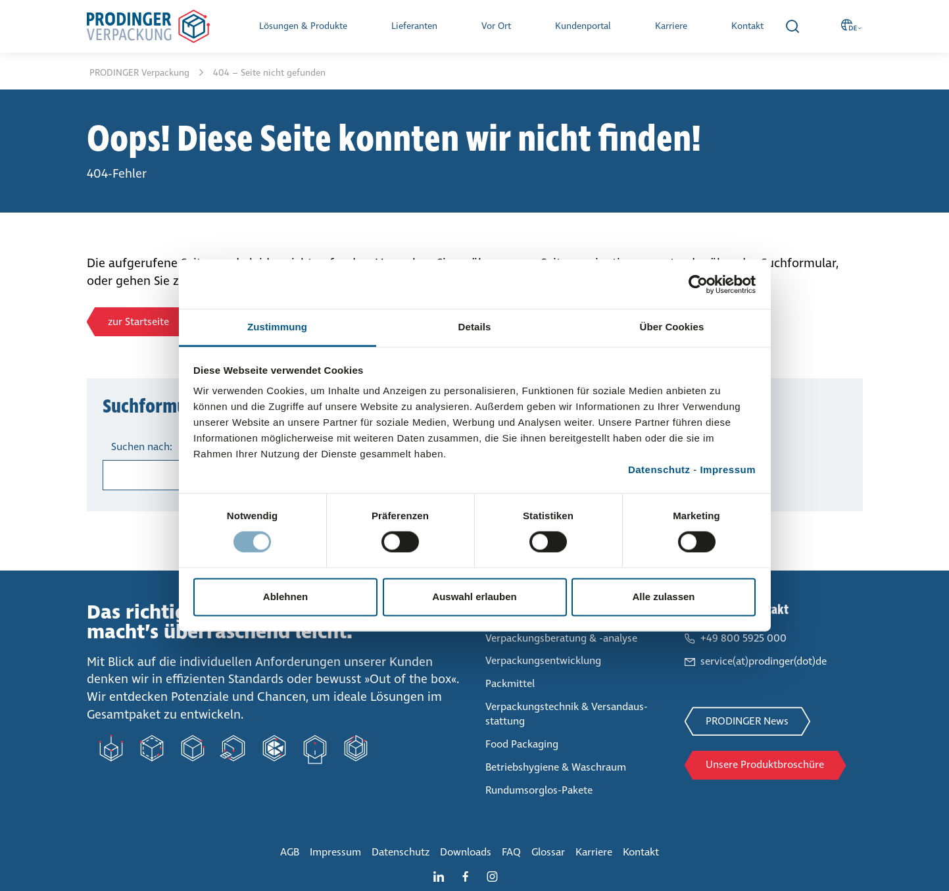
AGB (289, 852)
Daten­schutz (400, 852)
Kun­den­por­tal (583, 26)
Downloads (465, 852)
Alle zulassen (663, 596)
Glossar (548, 852)
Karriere (671, 26)
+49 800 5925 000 (743, 638)
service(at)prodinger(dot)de (763, 661)
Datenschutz (659, 469)
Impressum (728, 469)
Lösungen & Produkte (303, 26)
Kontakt (747, 26)
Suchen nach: (141, 446)
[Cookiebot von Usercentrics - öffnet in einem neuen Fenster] (698, 284)
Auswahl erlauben (474, 596)
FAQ (511, 852)
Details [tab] (474, 326)
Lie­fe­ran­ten (414, 26)
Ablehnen (285, 596)
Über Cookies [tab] (672, 326)
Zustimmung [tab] (277, 326)
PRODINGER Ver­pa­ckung (140, 72)
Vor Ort (496, 26)
